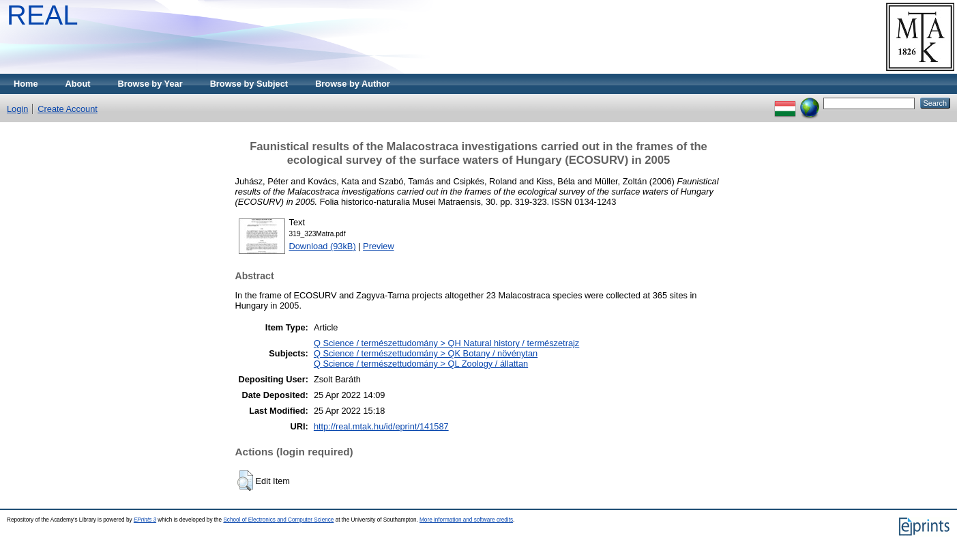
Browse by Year (150, 84)
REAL (42, 15)
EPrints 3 (145, 520)
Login (17, 109)
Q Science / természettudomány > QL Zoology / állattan (421, 363)
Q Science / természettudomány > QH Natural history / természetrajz (446, 343)
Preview (378, 246)
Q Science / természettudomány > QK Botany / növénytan (426, 353)
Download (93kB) (322, 246)
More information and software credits (466, 520)
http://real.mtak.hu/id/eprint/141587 (381, 426)
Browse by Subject (249, 84)
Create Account (68, 109)
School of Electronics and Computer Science (278, 520)
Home (26, 84)
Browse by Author (352, 84)
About (78, 84)
